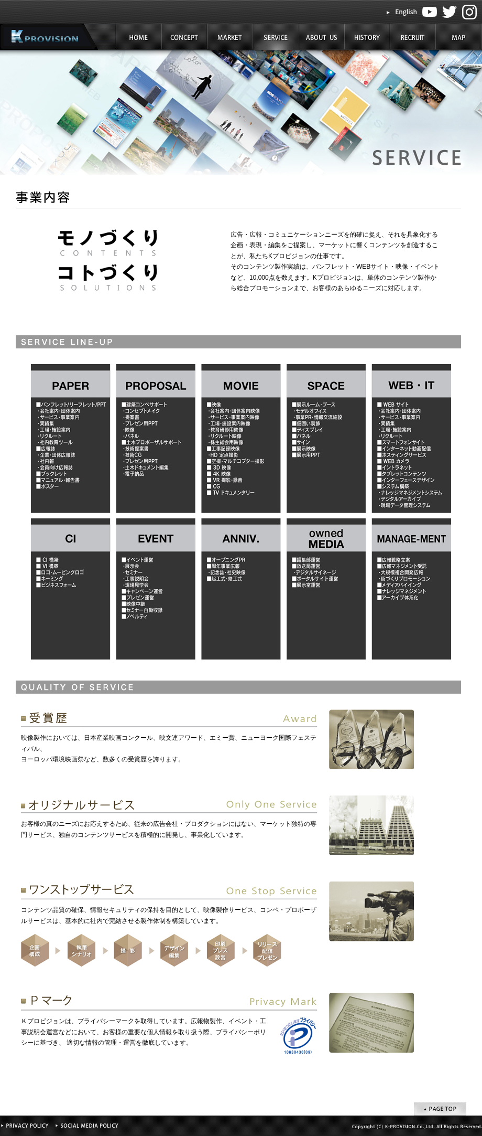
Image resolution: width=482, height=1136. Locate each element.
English (406, 11)
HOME (139, 37)
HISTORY (367, 37)
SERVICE (276, 37)
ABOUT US (321, 37)
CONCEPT (184, 37)
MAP (458, 37)
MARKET (230, 37)
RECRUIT (412, 37)
